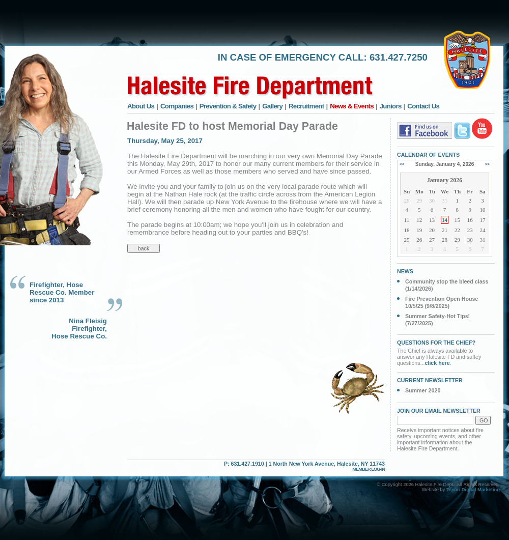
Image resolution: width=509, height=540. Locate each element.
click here (437, 363)
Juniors (391, 106)
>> (487, 164)
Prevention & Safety (228, 106)
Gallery (272, 106)
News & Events (352, 106)
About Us (140, 106)
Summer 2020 (422, 390)
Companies (176, 106)
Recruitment (306, 106)
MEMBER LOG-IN (368, 469)
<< (402, 164)
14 (444, 220)
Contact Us (423, 106)
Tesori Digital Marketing (473, 489)
